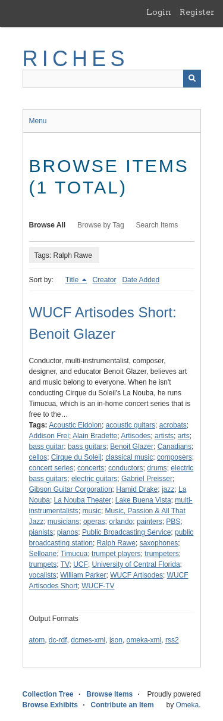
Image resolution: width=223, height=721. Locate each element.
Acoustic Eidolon (75, 425)
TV (65, 564)
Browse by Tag (100, 225)
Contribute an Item (122, 705)
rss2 (172, 640)
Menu (38, 121)
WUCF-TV (97, 586)
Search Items (157, 225)
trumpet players (116, 554)
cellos (38, 457)
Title (73, 280)
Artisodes (135, 436)
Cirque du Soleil (76, 457)
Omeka (187, 705)
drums (157, 468)
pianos (67, 532)
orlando (121, 521)
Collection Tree (48, 694)
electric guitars (94, 479)
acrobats (173, 425)
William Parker (83, 575)
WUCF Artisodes (136, 575)
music (92, 511)
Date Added (140, 280)
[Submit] (192, 79)
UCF (80, 564)
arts (184, 436)
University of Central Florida (136, 564)
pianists (41, 532)
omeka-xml (144, 640)
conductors (125, 468)
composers (174, 457)
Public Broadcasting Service (126, 532)
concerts (90, 468)
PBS (173, 521)
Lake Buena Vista (143, 500)
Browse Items (109, 694)
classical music (129, 457)
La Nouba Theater (83, 500)
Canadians (174, 446)
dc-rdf (58, 640)
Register (197, 12)
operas (94, 521)
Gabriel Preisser (146, 479)
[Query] (112, 79)
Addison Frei (49, 436)
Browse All (47, 225)
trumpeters (161, 554)
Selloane (43, 554)
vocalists (42, 575)
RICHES (76, 58)
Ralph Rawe (116, 543)
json (116, 640)
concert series (51, 468)
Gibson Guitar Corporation (70, 489)
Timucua (74, 554)
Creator (104, 280)
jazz (168, 489)
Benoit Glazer (131, 446)
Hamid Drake (137, 489)
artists (164, 436)
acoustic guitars (130, 425)
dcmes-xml (88, 640)
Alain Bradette (95, 436)
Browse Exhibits (50, 705)
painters (149, 521)
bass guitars (87, 446)
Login (158, 12)
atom (37, 640)
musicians (63, 521)
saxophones (159, 543)
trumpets (43, 564)
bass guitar (46, 446)
